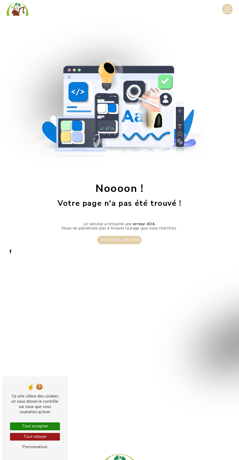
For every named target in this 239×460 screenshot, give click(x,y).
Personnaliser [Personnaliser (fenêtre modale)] (35, 447)
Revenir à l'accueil (120, 239)
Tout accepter (35, 426)
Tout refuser (35, 436)
